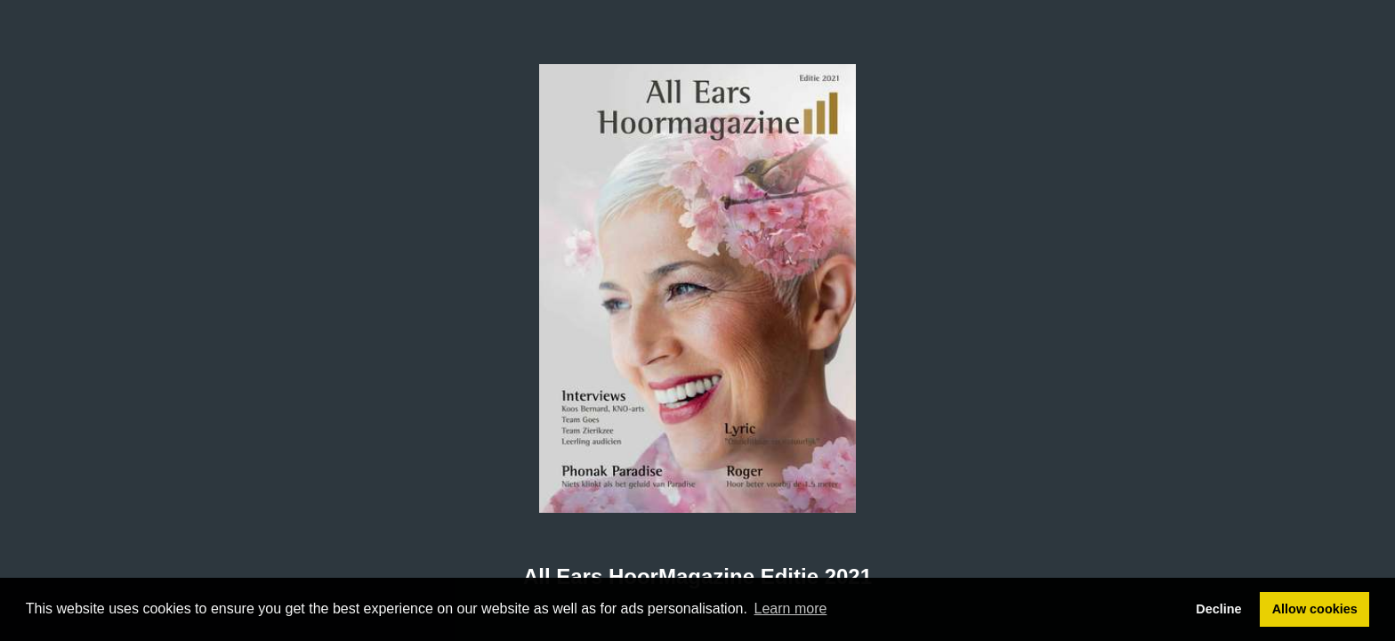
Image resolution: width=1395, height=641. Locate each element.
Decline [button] (1218, 609)
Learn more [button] (790, 608)
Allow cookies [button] (1315, 609)
